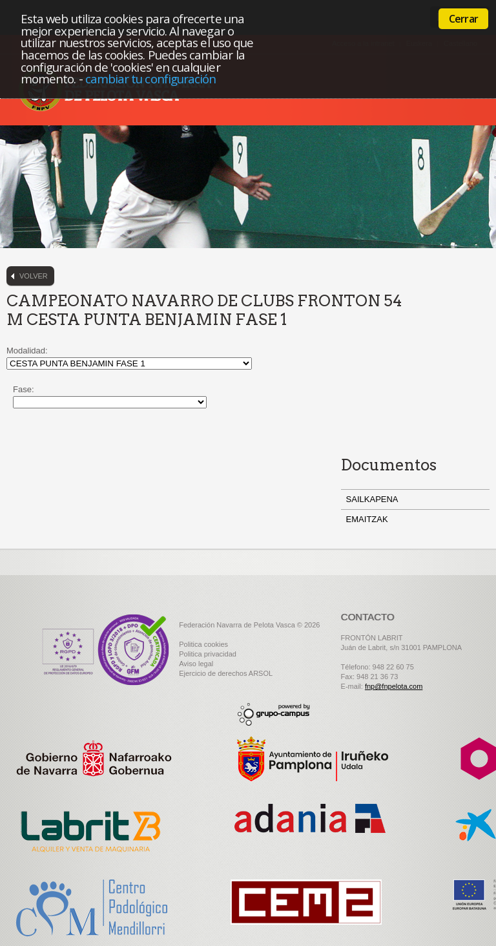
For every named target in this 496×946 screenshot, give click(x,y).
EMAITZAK (367, 519)
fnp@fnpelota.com (393, 686)
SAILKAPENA (372, 499)
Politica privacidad (207, 654)
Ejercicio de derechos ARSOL (226, 673)
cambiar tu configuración (150, 78)
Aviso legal (196, 663)
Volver (33, 276)
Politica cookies (203, 644)
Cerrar (463, 19)
